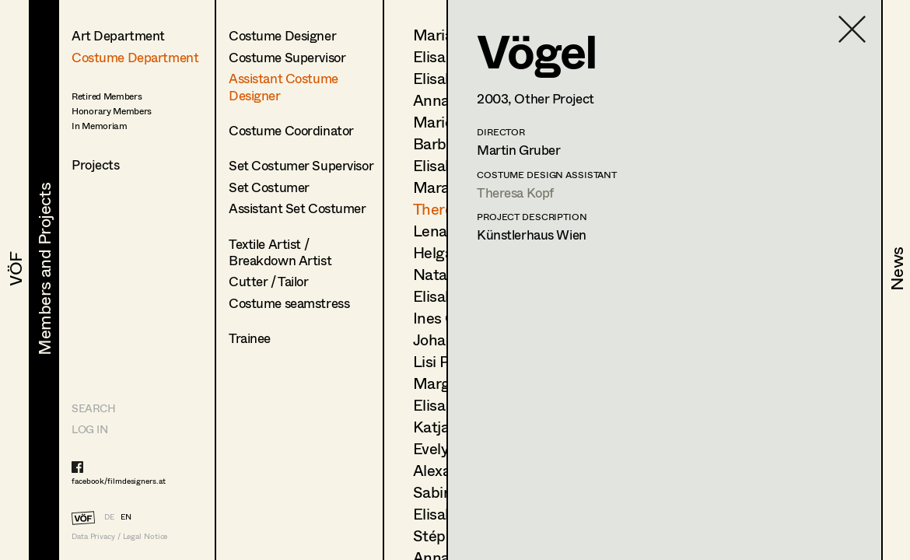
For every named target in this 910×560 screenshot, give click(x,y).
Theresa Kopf (515, 192)
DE (109, 516)
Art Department (118, 35)
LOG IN (89, 429)
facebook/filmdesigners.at (119, 480)
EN (126, 516)
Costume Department (135, 57)
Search (93, 408)
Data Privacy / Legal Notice (119, 536)
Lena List (444, 231)
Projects (96, 164)
